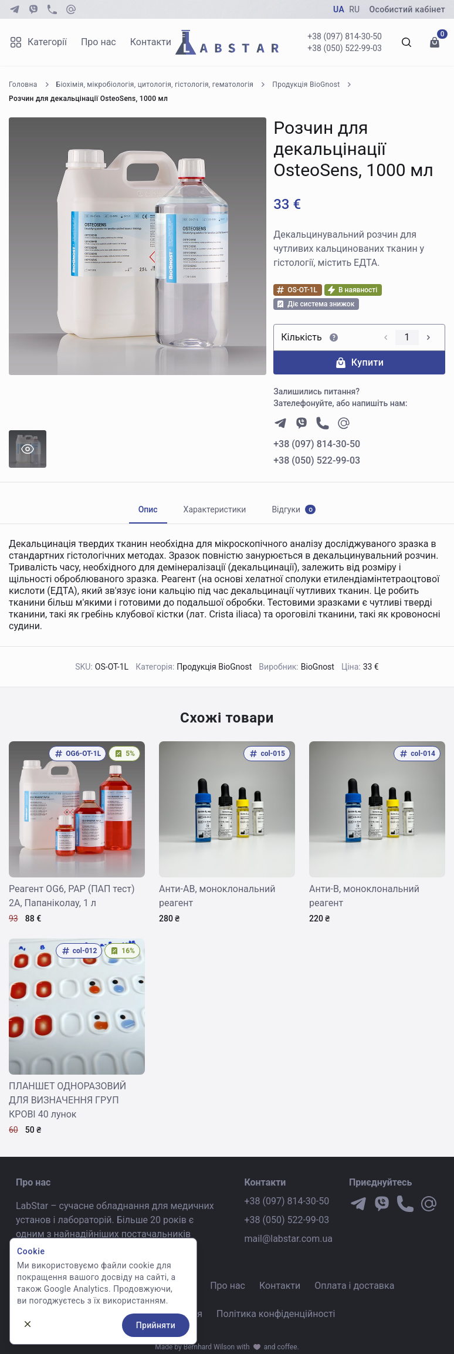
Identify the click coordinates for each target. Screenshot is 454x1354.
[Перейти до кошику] (434, 42)
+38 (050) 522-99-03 (344, 48)
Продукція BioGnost (306, 84)
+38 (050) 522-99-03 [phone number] (316, 460)
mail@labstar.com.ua (288, 1238)
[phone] (52, 9)
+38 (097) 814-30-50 (344, 36)
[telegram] (15, 9)
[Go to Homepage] (227, 42)
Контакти (150, 42)
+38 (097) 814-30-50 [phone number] (316, 444)
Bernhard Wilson (209, 1347)
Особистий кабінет (407, 9)
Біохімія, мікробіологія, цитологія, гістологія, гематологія (155, 84)
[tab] (148, 510)
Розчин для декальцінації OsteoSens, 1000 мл (88, 98)
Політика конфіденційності (275, 1313)
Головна (23, 84)
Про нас (98, 42)
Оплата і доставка (354, 1285)
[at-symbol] (71, 9)
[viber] (33, 9)
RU (354, 9)
